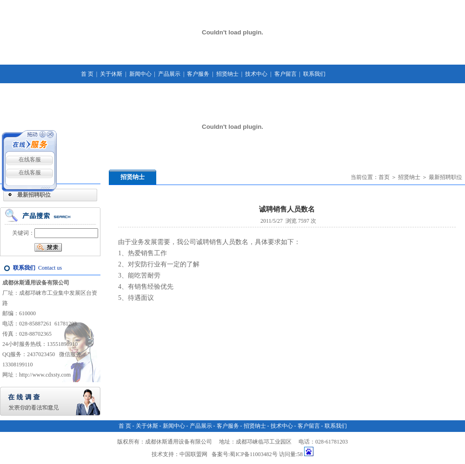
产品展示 (169, 74)
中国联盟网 (193, 454)
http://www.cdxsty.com (45, 374)
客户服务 (198, 74)
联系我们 (314, 74)
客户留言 (285, 74)
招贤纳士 (227, 74)
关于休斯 (111, 74)
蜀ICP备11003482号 (253, 454)
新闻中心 (140, 74)
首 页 (87, 74)
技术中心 (256, 74)
